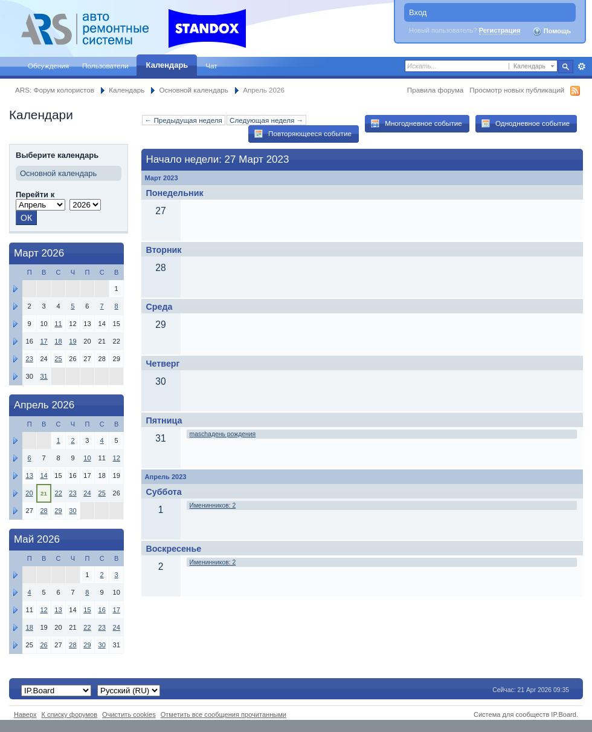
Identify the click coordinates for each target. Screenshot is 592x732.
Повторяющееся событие (303, 134)
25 (58, 358)
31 (43, 376)
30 (72, 510)
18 (58, 341)
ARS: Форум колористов (54, 90)
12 (116, 458)
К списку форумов (70, 714)
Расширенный (581, 66)
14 (43, 475)
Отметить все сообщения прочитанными (223, 714)
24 (87, 493)
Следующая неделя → (266, 120)
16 (102, 609)
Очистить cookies (129, 714)
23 (29, 358)
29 (58, 510)
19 (72, 341)
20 (29, 493)
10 (87, 458)
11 (58, 323)
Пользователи (105, 66)
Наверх (25, 714)
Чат (211, 66)
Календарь (167, 65)
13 (29, 475)
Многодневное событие (416, 123)
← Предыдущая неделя (183, 120)
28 (43, 510)
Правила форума (435, 90)
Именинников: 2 (213, 505)
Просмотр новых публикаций (516, 90)
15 (87, 609)
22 (58, 493)
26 (43, 645)
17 (43, 341)
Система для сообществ (511, 714)
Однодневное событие (525, 123)
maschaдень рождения (223, 434)
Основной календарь (193, 90)
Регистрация (500, 30)
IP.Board (563, 714)
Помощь (551, 31)
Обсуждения (48, 66)
